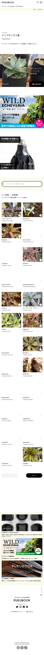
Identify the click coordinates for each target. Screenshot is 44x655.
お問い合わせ (29, 611)
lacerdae (32, 264)
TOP (41, 592)
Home (34, 9)
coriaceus (11, 264)
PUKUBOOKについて (17, 611)
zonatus (11, 309)
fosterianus (32, 219)
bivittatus (32, 374)
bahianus (11, 240)
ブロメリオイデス (11, 219)
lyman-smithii (11, 285)
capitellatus (32, 419)
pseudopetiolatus (32, 285)
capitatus (11, 419)
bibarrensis (11, 374)
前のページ (10, 475)
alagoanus (32, 330)
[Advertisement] (22, 493)
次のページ (34, 475)
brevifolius (32, 398)
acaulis (11, 330)
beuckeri (32, 353)
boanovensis (11, 398)
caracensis (11, 443)
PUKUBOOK (8, 3)
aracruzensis (11, 353)
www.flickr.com (27, 215)
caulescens (32, 443)
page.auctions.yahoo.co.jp (8, 236)
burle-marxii (32, 240)
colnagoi (32, 464)
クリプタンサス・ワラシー (32, 309)
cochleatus (11, 464)
